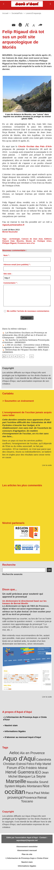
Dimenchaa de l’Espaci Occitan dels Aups (25, 349)
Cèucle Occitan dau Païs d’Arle (35, 146)
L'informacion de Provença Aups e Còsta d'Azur (25, 718)
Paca (29, 793)
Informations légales (14, 731)
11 (31, 356)
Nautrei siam (10, 725)
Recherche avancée (12, 574)
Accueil (5, 13)
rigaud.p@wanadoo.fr (13, 225)
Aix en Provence (32, 753)
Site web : (7, 274)
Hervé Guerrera (19, 772)
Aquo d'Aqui (19, 758)
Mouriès (20, 241)
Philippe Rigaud (9, 243)
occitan (15, 791)
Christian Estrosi (14, 764)
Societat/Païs (17, 13)
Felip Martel (43, 763)
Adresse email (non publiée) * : (17, 264)
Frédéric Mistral (36, 768)
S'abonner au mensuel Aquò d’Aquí (22, 737)
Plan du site (27, 854)
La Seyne (39, 776)
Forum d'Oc (16, 768)
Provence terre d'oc (26, 243)
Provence (30, 797)
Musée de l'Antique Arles (38, 241)
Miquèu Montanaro (29, 786)
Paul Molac (41, 793)
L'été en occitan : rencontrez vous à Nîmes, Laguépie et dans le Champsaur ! (26, 346)
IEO (38, 772)
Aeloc (14, 753)
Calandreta (43, 759)
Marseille (16, 781)
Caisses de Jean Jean (32, 239)
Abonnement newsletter (27, 846)
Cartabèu (8, 393)
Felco (30, 764)
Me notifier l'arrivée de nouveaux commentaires (28, 311)
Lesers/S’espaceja (33, 13)
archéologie (14, 239)
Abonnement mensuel (27, 850)
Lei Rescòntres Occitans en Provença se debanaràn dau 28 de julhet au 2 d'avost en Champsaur (24, 335)
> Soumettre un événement (18, 401)
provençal (15, 797)
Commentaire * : (10, 283)
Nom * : (6, 255)
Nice (46, 786)
